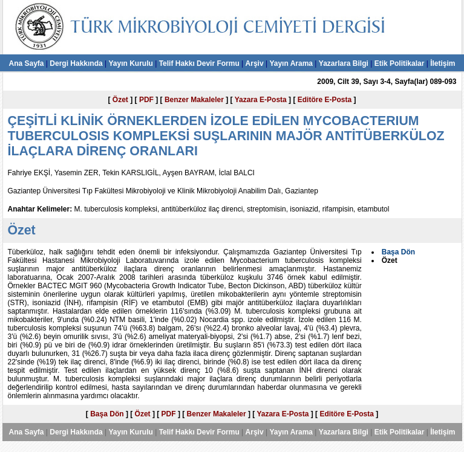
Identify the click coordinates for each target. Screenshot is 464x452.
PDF (146, 99)
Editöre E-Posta (324, 99)
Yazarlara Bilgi (343, 63)
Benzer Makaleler (194, 99)
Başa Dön (106, 414)
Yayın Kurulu (130, 63)
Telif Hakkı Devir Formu (199, 63)
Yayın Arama (291, 63)
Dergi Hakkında (76, 63)
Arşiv (255, 63)
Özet (120, 99)
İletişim (442, 63)
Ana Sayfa (26, 63)
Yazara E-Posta (261, 99)
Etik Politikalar (399, 63)
